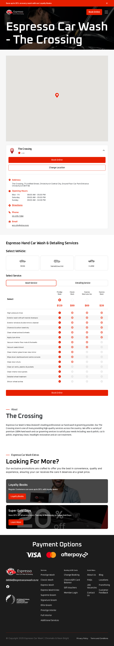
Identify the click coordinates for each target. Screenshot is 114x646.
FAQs (89, 580)
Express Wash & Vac (50, 590)
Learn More (16, 522)
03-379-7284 (17, 216)
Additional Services (50, 620)
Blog (101, 575)
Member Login (71, 593)
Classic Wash (47, 580)
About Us (91, 575)
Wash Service (31, 283)
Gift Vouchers (70, 588)
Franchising (104, 585)
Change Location (57, 168)
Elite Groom (46, 605)
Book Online (94, 12)
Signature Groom (49, 600)
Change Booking (72, 575)
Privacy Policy (82, 638)
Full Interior (46, 615)
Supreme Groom (48, 595)
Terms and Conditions (99, 638)
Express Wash (47, 585)
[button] (57, 95)
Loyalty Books (17, 496)
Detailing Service (82, 283)
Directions (17, 205)
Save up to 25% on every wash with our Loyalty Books (29, 3)
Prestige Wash (48, 575)
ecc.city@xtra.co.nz (20, 225)
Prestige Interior (48, 610)
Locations (103, 580)
